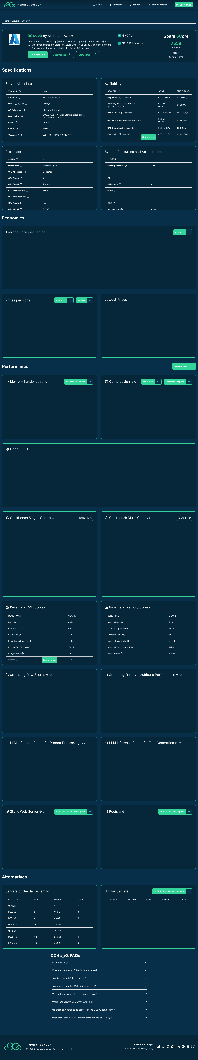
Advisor (134, 4)
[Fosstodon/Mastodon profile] (188, 1046)
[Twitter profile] (193, 1046)
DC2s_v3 (12, 912)
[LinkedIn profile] (178, 1046)
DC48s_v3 (13, 943)
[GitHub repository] (163, 1046)
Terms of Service (131, 1048)
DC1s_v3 (12, 905)
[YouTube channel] (183, 1046)
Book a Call (183, 4)
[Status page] (173, 1046)
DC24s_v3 (12, 930)
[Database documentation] (168, 1046)
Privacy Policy (146, 1048)
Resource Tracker (157, 4)
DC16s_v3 (12, 924)
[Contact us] (158, 1046)
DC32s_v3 (12, 937)
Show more (148, 137)
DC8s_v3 (12, 918)
